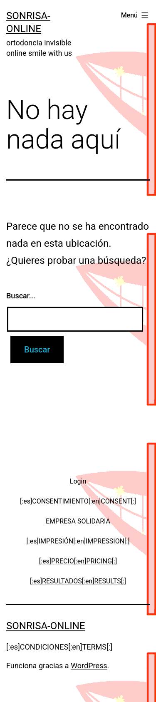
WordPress (89, 665)
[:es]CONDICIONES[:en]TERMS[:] (59, 646)
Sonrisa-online (45, 626)
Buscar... (20, 295)
